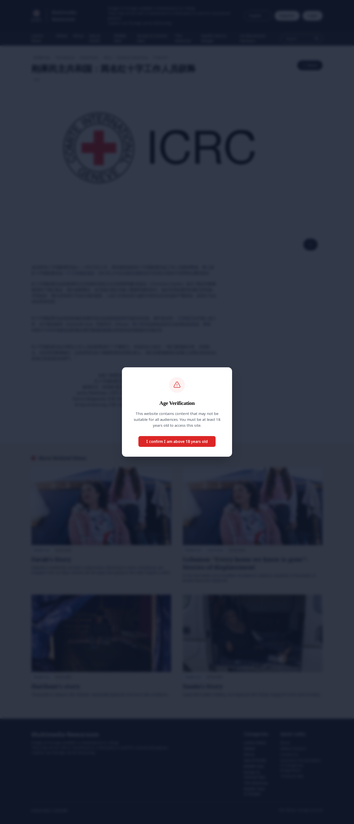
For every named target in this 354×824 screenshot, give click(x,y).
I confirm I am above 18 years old (177, 441)
